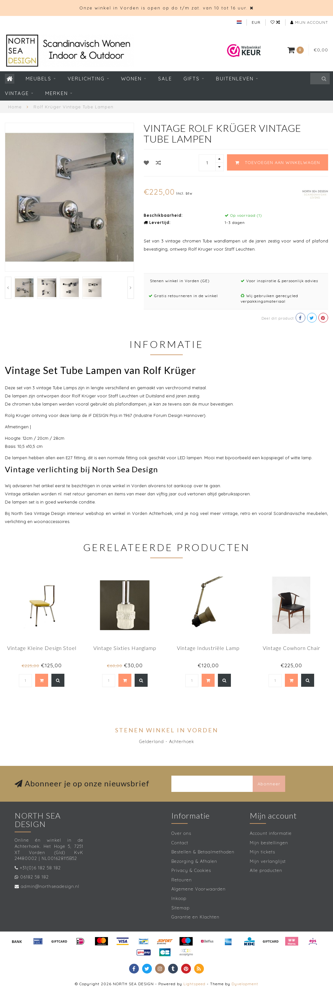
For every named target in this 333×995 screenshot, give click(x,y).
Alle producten (266, 870)
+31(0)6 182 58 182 (40, 867)
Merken (56, 93)
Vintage (17, 93)
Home (15, 106)
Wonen (131, 79)
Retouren (181, 879)
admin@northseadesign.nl (50, 886)
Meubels (38, 79)
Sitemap (180, 907)
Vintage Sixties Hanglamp (124, 648)
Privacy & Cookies (191, 870)
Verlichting (86, 79)
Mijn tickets (262, 851)
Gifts (191, 79)
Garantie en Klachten (195, 916)
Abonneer (269, 783)
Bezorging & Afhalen (194, 861)
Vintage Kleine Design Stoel (41, 648)
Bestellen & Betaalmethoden (202, 851)
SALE (165, 79)
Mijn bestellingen (269, 842)
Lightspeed (194, 983)
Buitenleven (235, 79)
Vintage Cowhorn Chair (291, 648)
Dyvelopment (245, 983)
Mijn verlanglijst (268, 861)
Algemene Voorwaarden (198, 888)
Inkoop (178, 898)
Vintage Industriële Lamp (208, 648)
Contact (179, 842)
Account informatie (271, 833)
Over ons (181, 833)
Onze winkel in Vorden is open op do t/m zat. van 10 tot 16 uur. (163, 7)
